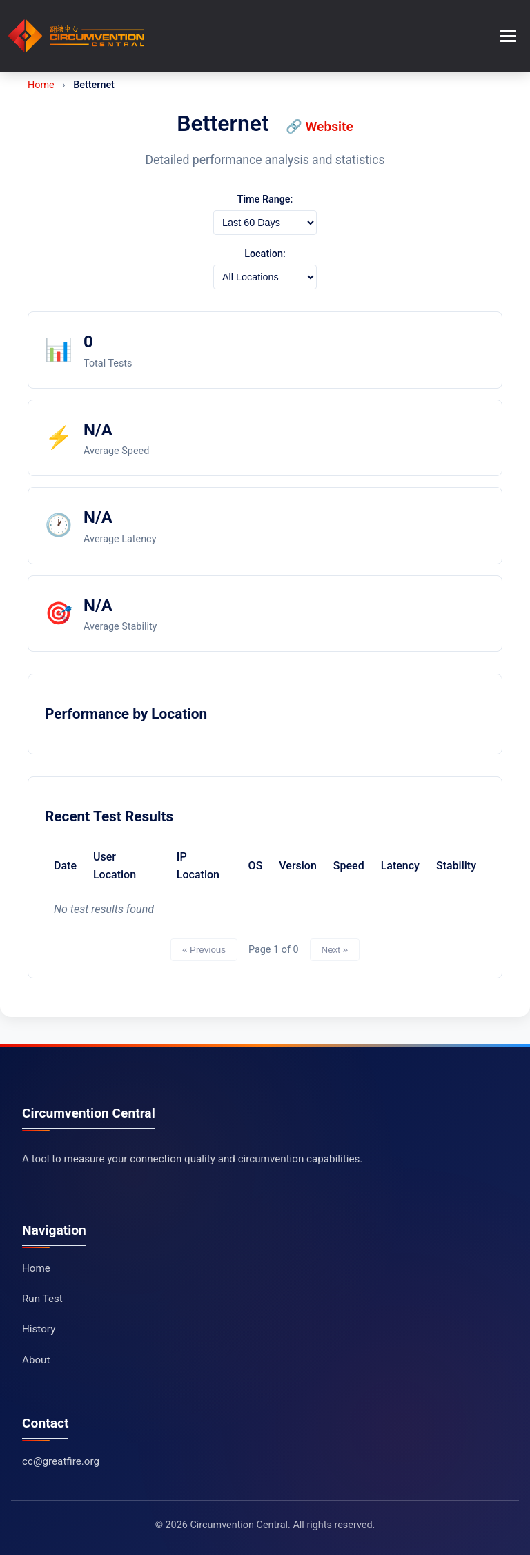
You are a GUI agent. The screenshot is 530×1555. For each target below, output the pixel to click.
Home (41, 85)
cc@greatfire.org (60, 1461)
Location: (265, 254)
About (36, 1360)
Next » (335, 950)
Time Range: (265, 199)
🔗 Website (319, 126)
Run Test (42, 1299)
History (38, 1329)
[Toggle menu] (508, 36)
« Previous (204, 950)
